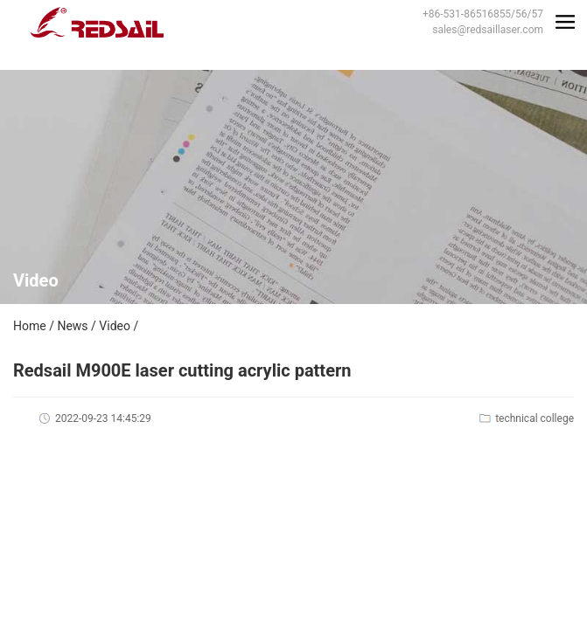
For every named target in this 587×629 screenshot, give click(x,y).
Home (29, 326)
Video (114, 326)
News (72, 326)
